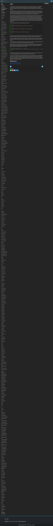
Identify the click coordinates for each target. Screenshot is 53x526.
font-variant (2, 223)
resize (2, 405)
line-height (2, 285)
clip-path (2, 168)
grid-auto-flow (3, 233)
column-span (3, 181)
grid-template (3, 249)
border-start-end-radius (4, 133)
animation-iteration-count (4, 29)
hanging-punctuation (4, 255)
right (2, 406)
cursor (2, 190)
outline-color (3, 348)
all (1, 19)
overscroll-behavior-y (4, 369)
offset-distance (3, 338)
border (2, 60)
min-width (2, 329)
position (2, 402)
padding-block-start (3, 375)
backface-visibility (3, 39)
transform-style (3, 483)
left (1, 282)
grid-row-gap (3, 246)
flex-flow (2, 202)
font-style (2, 221)
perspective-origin (3, 394)
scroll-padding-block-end (4, 435)
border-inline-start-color (4, 110)
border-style (3, 137)
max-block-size (3, 317)
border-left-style (3, 121)
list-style (2, 286)
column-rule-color (3, 177)
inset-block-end (3, 267)
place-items (2, 397)
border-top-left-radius (4, 141)
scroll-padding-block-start (4, 437)
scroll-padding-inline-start (4, 445)
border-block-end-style (4, 66)
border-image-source (4, 100)
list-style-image (3, 288)
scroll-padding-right (4, 448)
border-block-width (3, 76)
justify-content (3, 276)
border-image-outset (4, 95)
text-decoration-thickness (3, 468)
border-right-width (3, 130)
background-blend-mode (3, 44)
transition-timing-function (3, 491)
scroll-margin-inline (3, 422)
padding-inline (3, 378)
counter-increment (3, 187)
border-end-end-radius (4, 91)
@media (2, 323)
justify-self (2, 279)
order (2, 344)
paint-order (2, 391)
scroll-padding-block (4, 433)
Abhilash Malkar (24, 524)
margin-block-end (3, 295)
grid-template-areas (4, 251)
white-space (2, 500)
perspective (2, 393)
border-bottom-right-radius (4, 83)
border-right (3, 126)
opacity (2, 342)
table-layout (2, 457)
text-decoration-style (4, 466)
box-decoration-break (4, 150)
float (2, 208)
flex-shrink (2, 205)
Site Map (33, 524)
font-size (2, 217)
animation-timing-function (3, 34)
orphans (2, 345)
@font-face (2, 211)
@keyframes (3, 280)
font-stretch (2, 220)
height (2, 257)
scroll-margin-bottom (4, 420)
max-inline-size (3, 320)
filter (2, 196)
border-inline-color (3, 104)
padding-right (3, 384)
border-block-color (3, 63)
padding (2, 371)
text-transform (3, 477)
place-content (3, 396)
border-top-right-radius (4, 143)
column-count (3, 171)
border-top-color (3, 140)
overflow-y (2, 360)
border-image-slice (3, 98)
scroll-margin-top (3, 430)
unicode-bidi (3, 494)
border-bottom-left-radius (3, 81)
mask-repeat (3, 314)
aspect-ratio (2, 36)
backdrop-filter (3, 37)
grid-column (3, 236)
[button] (10, 66)
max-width (2, 322)
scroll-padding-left (3, 447)
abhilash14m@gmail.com (22, 521)
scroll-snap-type (3, 454)
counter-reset (3, 189)
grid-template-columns (4, 252)
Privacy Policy (29, 524)
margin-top (2, 307)
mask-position (3, 313)
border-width (3, 147)
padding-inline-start (4, 381)
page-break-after (3, 387)
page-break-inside (3, 390)
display (2, 193)
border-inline (3, 103)
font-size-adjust (3, 218)
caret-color (2, 162)
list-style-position (3, 289)
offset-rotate (3, 341)
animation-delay (3, 22)
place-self (2, 399)
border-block (3, 62)
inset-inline (2, 270)
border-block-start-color (4, 69)
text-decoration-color (4, 463)
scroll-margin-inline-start (4, 425)
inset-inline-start (3, 273)
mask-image (3, 308)
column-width (3, 183)
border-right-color (3, 127)
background (2, 40)
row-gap (2, 409)
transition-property (3, 489)
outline (2, 347)
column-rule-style (3, 178)
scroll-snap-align (3, 451)
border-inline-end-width (4, 109)
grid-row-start (3, 248)
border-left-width (3, 123)
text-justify (2, 471)
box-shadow (3, 153)
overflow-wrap (3, 357)
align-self (2, 18)
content (2, 186)
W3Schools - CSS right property (16, 63)
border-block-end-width (4, 68)
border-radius (3, 124)
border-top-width (3, 146)
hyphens (2, 258)
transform (2, 480)
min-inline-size (3, 326)
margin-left (2, 304)
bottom (2, 149)
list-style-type (3, 291)
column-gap (2, 174)
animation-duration (3, 25)
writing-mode (3, 509)
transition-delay (3, 486)
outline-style (3, 351)
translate (2, 493)
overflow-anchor (3, 356)
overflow (2, 354)
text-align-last (3, 460)
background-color (3, 47)
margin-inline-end (3, 301)
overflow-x (2, 359)
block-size (2, 59)
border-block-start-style (4, 71)
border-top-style (3, 144)
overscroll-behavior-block (4, 364)
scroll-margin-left (3, 427)
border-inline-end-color (4, 106)
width (2, 503)
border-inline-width (3, 117)
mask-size (2, 316)
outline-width (3, 353)
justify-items (3, 277)
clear (2, 165)
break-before (3, 158)
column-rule (3, 175)
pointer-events (3, 400)
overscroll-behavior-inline (4, 366)
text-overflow (3, 474)
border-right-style (3, 129)
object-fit (2, 332)
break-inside (3, 159)
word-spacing (3, 506)
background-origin (3, 50)
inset (2, 264)
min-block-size (3, 325)
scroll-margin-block (3, 415)
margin (2, 292)
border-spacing (3, 132)
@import (2, 261)
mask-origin (2, 311)
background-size (3, 57)
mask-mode (2, 310)
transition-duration (3, 487)
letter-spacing (3, 283)
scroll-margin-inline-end (4, 423)
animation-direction (4, 24)
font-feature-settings (4, 214)
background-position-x (4, 53)
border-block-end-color (4, 65)
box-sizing (2, 155)
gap (1, 227)
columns (2, 184)
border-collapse (3, 88)
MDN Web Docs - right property (16, 62)
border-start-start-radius (3, 135)
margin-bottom (3, 298)
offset (2, 335)
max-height (2, 319)
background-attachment (4, 42)
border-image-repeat (4, 97)
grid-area (2, 230)
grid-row (2, 243)
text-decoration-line (3, 464)
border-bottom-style (4, 85)
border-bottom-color (4, 79)
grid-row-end (3, 245)
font (1, 209)
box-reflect (2, 152)
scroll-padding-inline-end (4, 443)
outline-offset (3, 350)
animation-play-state (4, 32)
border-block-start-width (3, 73)
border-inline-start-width (3, 114)
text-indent (2, 470)
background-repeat (3, 56)
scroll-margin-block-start (4, 419)
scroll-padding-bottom (4, 439)
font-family (2, 212)
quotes (2, 403)
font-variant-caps (3, 224)
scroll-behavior (3, 412)
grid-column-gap (3, 239)
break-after (2, 156)
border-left (2, 118)
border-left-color (3, 120)
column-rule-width (3, 180)
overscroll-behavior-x (4, 368)
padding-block (3, 372)
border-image (3, 94)
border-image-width (4, 101)
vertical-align (3, 497)
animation (2, 21)
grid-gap (2, 242)
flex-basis (2, 199)
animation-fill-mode (4, 27)
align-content (3, 15)
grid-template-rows (3, 254)
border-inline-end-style (4, 107)
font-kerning (3, 215)
